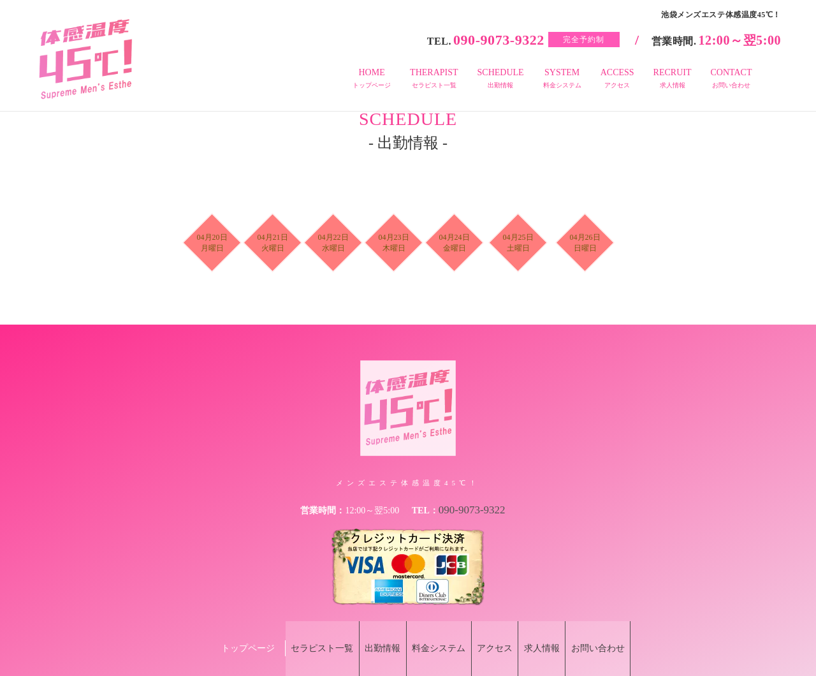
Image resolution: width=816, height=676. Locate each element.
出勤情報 (368, 629)
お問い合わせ (622, 629)
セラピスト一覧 (298, 629)
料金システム (434, 629)
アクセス (500, 629)
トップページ (219, 629)
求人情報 (556, 629)
